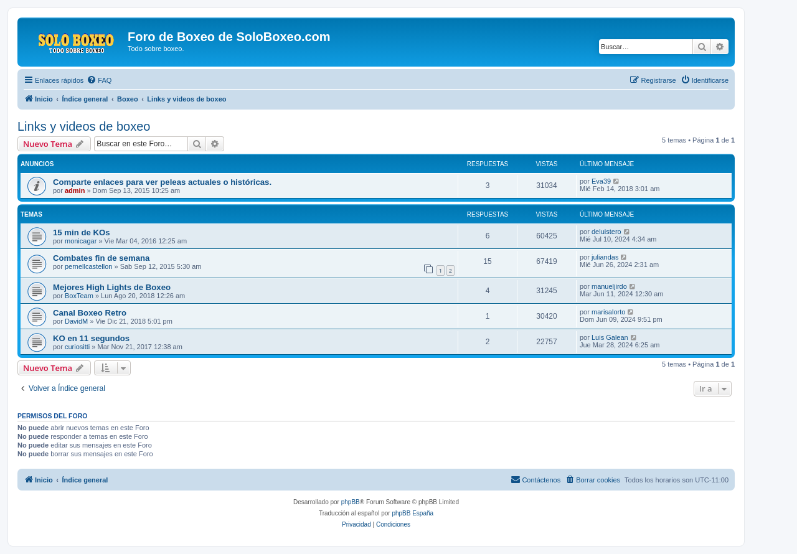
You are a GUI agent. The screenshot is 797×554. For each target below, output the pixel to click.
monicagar (81, 241)
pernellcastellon (88, 266)
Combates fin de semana (101, 258)
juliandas (605, 257)
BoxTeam (79, 295)
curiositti (77, 346)
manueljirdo (609, 286)
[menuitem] (99, 80)
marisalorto (608, 312)
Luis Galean (610, 337)
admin (75, 190)
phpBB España (412, 513)
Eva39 (601, 181)
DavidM (76, 321)
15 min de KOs (81, 232)
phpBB (350, 502)
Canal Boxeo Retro (89, 312)
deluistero (606, 231)
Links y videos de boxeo (83, 126)
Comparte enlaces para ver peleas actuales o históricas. (162, 182)
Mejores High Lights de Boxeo (112, 287)
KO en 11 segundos (91, 338)
